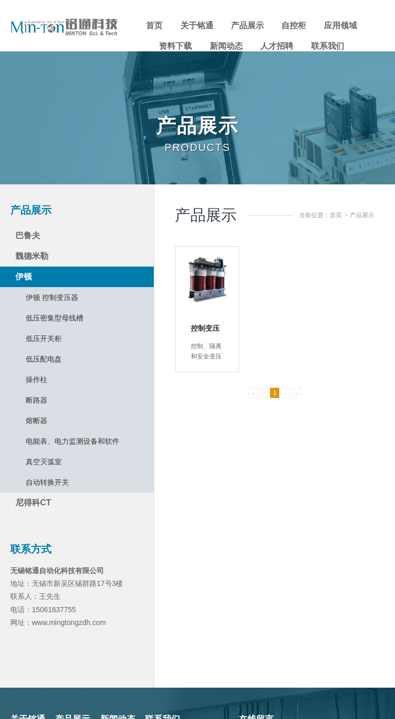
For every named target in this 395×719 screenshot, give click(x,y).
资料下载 (175, 46)
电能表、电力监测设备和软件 (72, 441)
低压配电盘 (44, 359)
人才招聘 (276, 46)
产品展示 (247, 25)
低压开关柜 (44, 338)
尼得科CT (33, 502)
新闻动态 (226, 46)
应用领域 (340, 25)
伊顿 (23, 276)
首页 (154, 25)
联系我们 (327, 46)
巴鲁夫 (27, 235)
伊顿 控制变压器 (52, 297)
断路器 (36, 400)
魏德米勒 (31, 256)
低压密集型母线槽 (54, 318)
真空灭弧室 (44, 462)
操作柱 (36, 379)
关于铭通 (197, 25)
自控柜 (293, 25)
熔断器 (36, 421)
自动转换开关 (47, 482)
